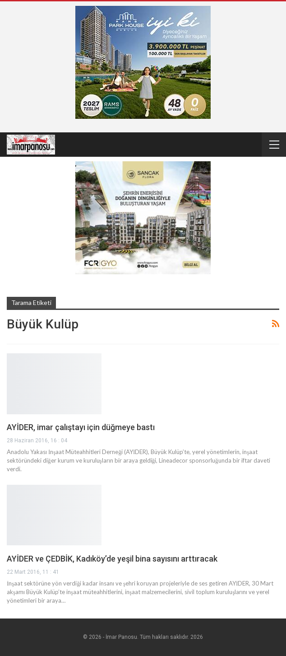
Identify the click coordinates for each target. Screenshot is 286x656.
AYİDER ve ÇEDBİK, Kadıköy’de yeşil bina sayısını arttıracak (112, 558)
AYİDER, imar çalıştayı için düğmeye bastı (81, 427)
